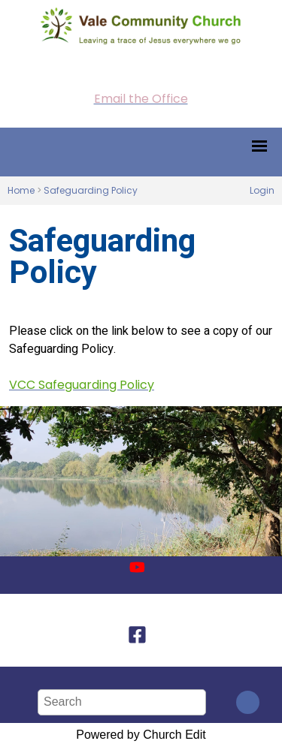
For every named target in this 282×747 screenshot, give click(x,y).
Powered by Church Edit (141, 734)
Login (262, 190)
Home (21, 190)
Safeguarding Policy (91, 190)
